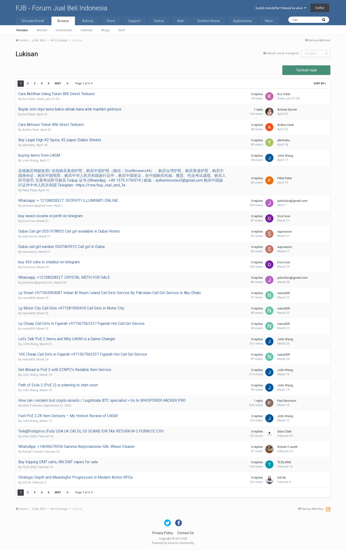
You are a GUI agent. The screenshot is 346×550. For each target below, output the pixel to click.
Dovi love (28, 221)
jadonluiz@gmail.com (37, 205)
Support (134, 21)
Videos (159, 21)
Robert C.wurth (32, 451)
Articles (42, 30)
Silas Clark (29, 436)
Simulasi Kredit (33, 21)
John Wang (30, 160)
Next (58, 83)
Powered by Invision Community (173, 543)
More (269, 21)
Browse (63, 21)
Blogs (105, 30)
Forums (22, 30)
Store (111, 21)
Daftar (319, 8)
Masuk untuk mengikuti (283, 53)
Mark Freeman (32, 405)
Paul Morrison (286, 400)
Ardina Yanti (30, 129)
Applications (242, 21)
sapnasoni (29, 236)
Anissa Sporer (287, 109)
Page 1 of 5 (84, 83)
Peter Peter (29, 190)
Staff (121, 30)
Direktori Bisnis (209, 21)
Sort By (320, 83)
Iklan (180, 21)
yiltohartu (28, 145)
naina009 (28, 298)
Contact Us (185, 533)
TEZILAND (29, 467)
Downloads (64, 30)
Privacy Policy (162, 533)
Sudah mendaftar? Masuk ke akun (280, 8)
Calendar (86, 30)
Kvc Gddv (28, 99)
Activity (87, 21)
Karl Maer (28, 114)
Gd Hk (26, 482)
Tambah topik (306, 70)
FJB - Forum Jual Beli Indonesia (61, 8)
